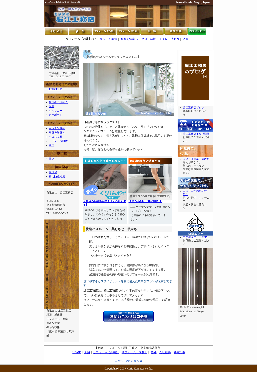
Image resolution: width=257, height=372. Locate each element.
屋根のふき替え (58, 102)
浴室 (185, 38)
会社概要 (165, 352)
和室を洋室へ (129, 38)
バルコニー (55, 110)
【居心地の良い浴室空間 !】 (145, 201)
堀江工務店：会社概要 (196, 133)
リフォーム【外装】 (106, 352)
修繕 (51, 158)
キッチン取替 (108, 38)
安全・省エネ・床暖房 (196, 158)
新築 (87, 352)
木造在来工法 (55, 89)
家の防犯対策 (57, 176)
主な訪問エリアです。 (196, 237)
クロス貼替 (148, 38)
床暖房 (53, 172)
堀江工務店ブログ (193, 107)
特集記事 (179, 352)
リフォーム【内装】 (134, 352)
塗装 (51, 106)
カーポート (55, 114)
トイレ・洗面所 (169, 38)
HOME (76, 352)
